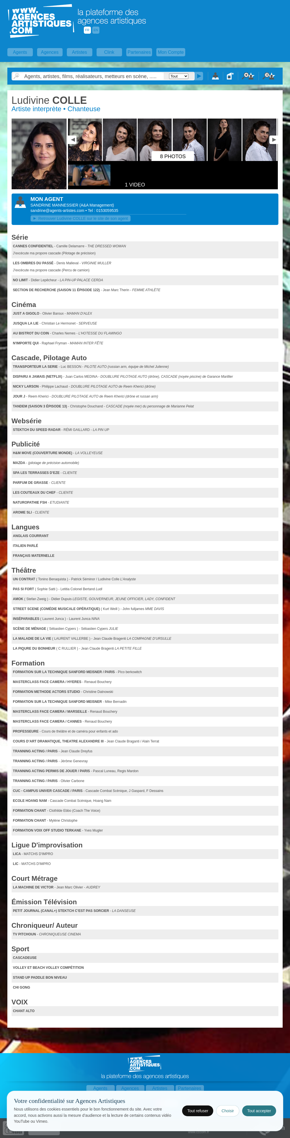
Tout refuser (197, 1111)
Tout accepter (259, 1111)
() (96, 205)
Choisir (227, 1111)
